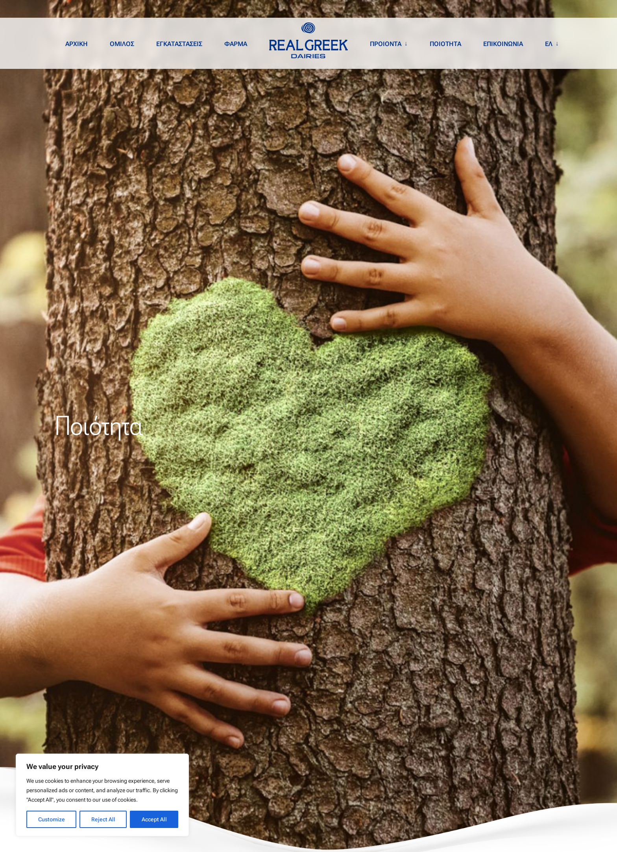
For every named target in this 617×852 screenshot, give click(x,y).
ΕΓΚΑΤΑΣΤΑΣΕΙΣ (179, 44)
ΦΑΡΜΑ (235, 44)
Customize (51, 819)
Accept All (154, 819)
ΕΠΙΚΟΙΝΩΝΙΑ (503, 44)
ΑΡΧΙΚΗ (76, 44)
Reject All (103, 819)
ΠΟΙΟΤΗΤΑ (445, 44)
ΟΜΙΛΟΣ (122, 44)
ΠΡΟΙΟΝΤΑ (385, 44)
